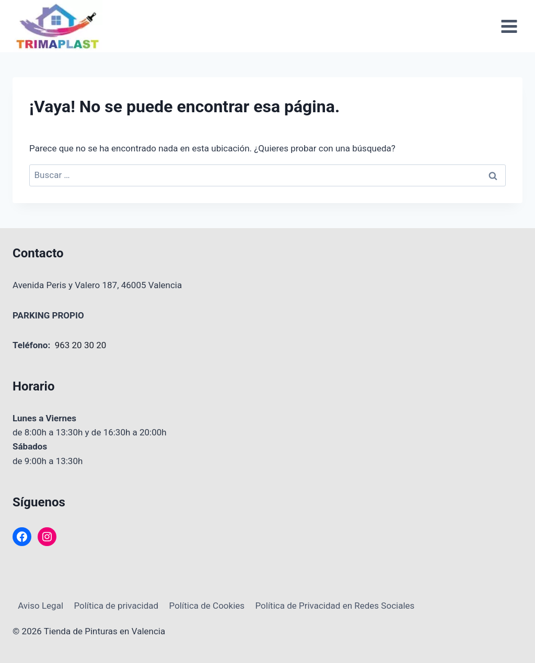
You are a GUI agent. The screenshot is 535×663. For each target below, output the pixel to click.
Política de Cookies (207, 605)
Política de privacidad (116, 605)
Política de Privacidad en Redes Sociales (334, 605)
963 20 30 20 (81, 345)
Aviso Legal (40, 605)
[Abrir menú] (508, 26)
